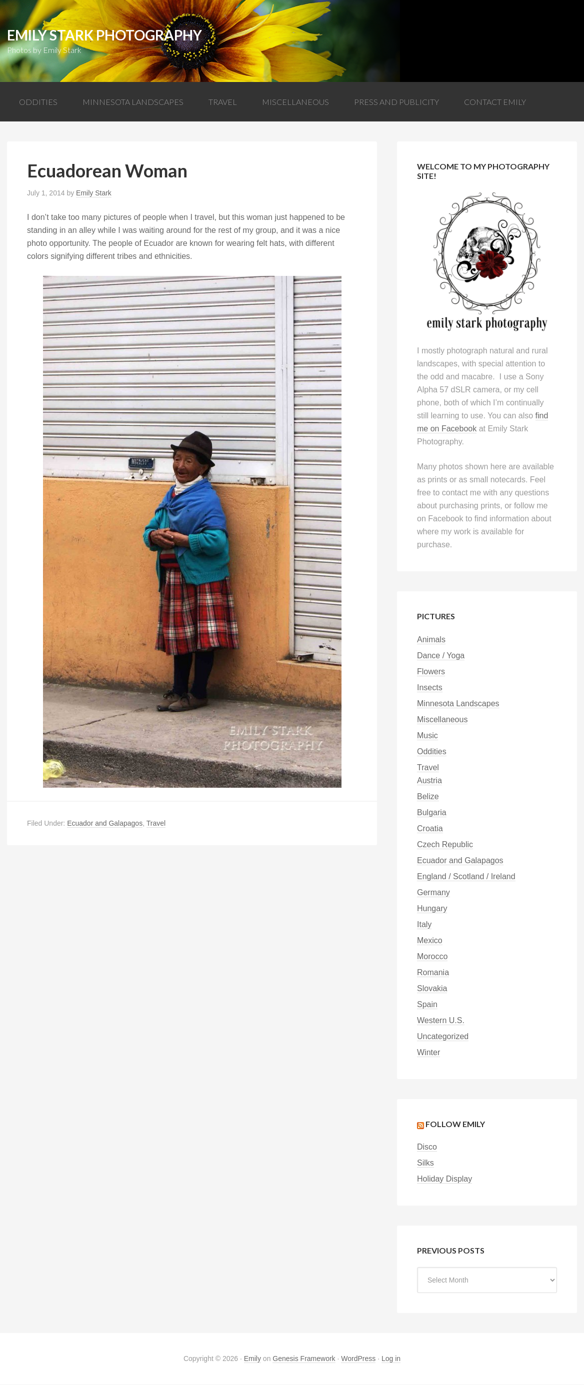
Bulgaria (431, 813)
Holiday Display (444, 1179)
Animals (431, 640)
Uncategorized (442, 1037)
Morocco (432, 957)
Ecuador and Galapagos (104, 824)
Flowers (431, 672)
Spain (427, 1005)
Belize (428, 797)
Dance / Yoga (440, 656)
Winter (428, 1053)
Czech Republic (445, 845)
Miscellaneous (442, 720)
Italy (424, 925)
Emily (252, 1359)
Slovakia (432, 989)
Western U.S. (440, 1021)
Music (427, 736)
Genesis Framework (303, 1359)
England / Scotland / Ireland (466, 877)
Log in (391, 1359)
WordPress (358, 1359)
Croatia (430, 829)
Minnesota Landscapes (458, 704)
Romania (433, 973)
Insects (429, 688)
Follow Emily (455, 1124)
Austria (429, 781)
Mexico (429, 941)
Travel (156, 824)
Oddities (431, 752)
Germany (433, 893)
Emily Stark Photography (104, 34)
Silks (425, 1163)
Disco (427, 1147)
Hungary (432, 909)
